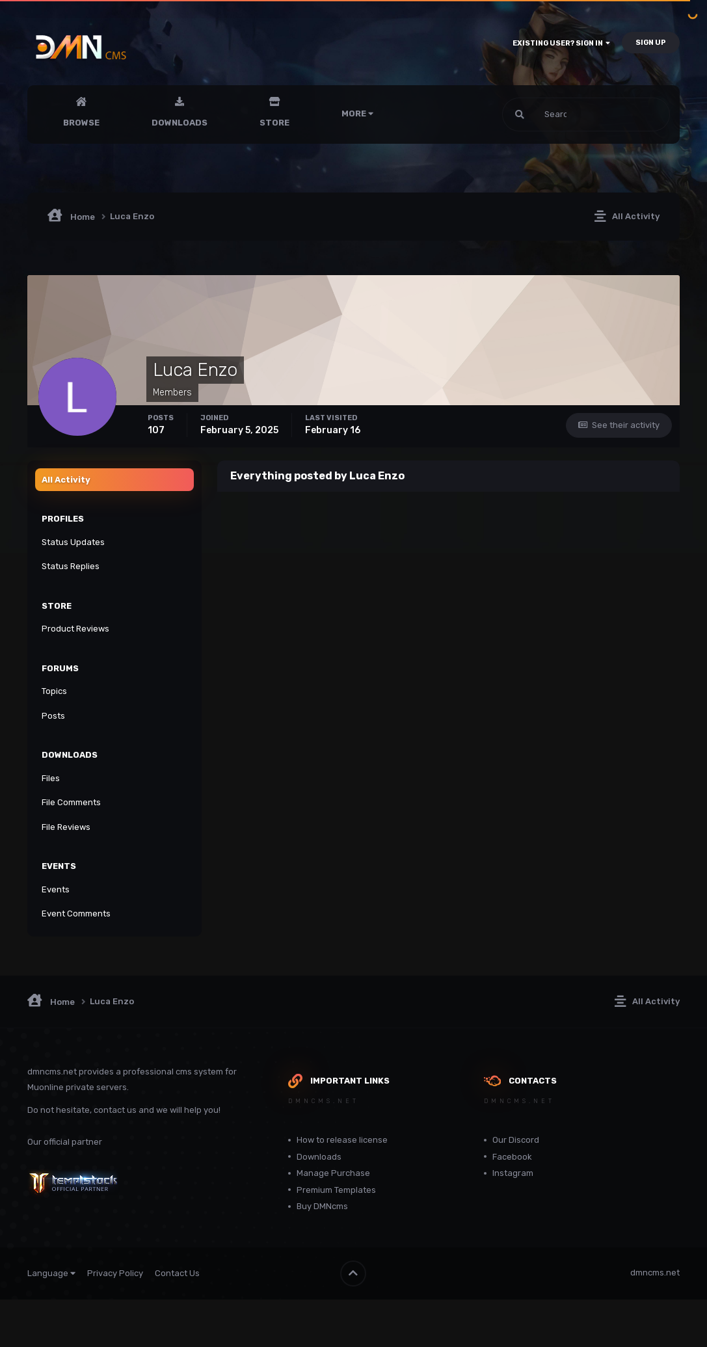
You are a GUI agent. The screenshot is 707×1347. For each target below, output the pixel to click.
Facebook (512, 1157)
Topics (54, 691)
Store (274, 122)
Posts (53, 716)
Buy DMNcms (322, 1206)
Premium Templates (336, 1190)
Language (51, 1273)
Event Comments (76, 913)
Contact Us (177, 1273)
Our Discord (515, 1140)
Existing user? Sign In (561, 43)
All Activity (66, 480)
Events (56, 889)
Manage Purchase (333, 1173)
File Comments (71, 802)
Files (51, 778)
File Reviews (66, 827)
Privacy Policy (115, 1273)
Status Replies (71, 566)
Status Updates (73, 542)
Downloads (179, 122)
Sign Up (650, 42)
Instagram (512, 1173)
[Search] (543, 114)
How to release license (342, 1140)
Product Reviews (75, 628)
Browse (81, 122)
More (357, 113)
